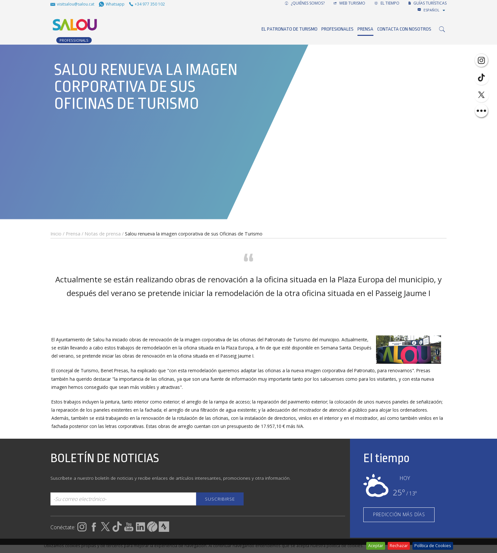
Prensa (365, 29)
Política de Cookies (432, 545)
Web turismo (349, 3)
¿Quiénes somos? (305, 3)
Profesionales (337, 29)
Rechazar (399, 545)
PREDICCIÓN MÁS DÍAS (399, 514)
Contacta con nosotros (404, 29)
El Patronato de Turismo (289, 29)
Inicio (55, 234)
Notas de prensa (103, 234)
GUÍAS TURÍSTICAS (428, 3)
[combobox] (434, 10)
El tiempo (386, 3)
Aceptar (375, 545)
